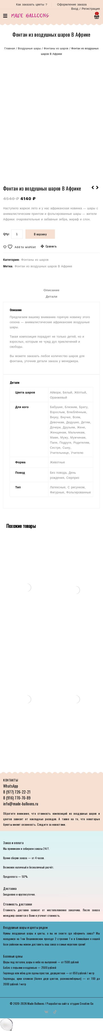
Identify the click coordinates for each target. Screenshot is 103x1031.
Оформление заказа (71, 4)
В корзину (40, 234)
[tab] (51, 290)
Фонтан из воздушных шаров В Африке (43, 266)
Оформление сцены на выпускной (92, 190)
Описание (51, 290)
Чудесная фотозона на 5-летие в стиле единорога (97, 190)
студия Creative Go (81, 1003)
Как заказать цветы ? (31, 4)
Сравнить (51, 246)
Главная (9, 48)
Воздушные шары (29, 48)
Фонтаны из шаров (56, 48)
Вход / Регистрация (85, 8)
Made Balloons (35, 1003)
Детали (51, 296)
